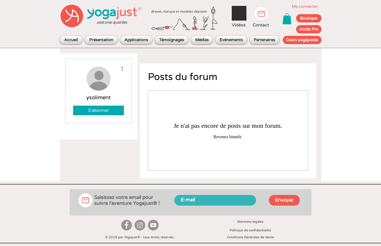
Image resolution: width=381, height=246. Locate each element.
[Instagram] (140, 225)
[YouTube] (153, 225)
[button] (287, 18)
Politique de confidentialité (250, 230)
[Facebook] (126, 225)
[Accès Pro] (308, 29)
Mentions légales (250, 222)
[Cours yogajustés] (302, 40)
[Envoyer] (284, 200)
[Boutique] (308, 18)
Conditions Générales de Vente (250, 237)
